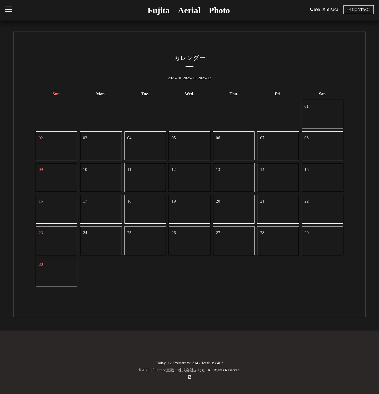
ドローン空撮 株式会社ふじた (178, 370)
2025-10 (174, 78)
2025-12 (204, 78)
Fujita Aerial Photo (189, 10)
